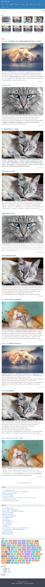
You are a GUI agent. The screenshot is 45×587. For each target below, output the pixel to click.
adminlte (7, 553)
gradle (37, 553)
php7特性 (19, 553)
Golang (22, 4)
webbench (13, 547)
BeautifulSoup (14, 543)
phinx (28, 549)
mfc (15, 553)
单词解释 (28, 562)
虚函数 (10, 551)
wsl (16, 560)
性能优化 (39, 547)
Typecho (23, 540)
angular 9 (8, 558)
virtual (6, 551)
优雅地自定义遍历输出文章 (7, 514)
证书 (16, 549)
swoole (8, 547)
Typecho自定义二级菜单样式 (8, 496)
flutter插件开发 (11, 556)
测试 (28, 545)
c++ (2, 551)
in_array (24, 549)
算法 (7, 4)
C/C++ (34, 4)
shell (13, 560)
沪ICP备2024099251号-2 (22, 581)
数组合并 (4, 560)
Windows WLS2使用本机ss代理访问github (11, 343)
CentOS (23, 543)
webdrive (26, 558)
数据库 (36, 540)
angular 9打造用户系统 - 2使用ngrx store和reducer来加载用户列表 (15, 527)
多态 (40, 549)
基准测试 (18, 547)
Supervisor (36, 543)
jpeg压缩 (8, 562)
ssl (9, 549)
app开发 (29, 551)
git (31, 556)
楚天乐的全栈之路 (5, 1)
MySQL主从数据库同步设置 (8, 508)
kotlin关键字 (4, 556)
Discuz (8, 543)
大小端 (3, 562)
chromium (21, 558)
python (6, 540)
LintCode (15, 540)
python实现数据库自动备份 (7, 517)
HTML (19, 543)
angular (3, 558)
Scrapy (31, 543)
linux (21, 556)
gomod (33, 551)
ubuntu (19, 560)
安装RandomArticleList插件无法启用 (9, 493)
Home (3, 4)
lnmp (12, 549)
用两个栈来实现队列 (6, 520)
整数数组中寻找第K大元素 (7, 534)
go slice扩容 (27, 553)
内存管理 (28, 540)
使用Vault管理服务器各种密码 (9, 255)
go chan (17, 556)
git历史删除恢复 (36, 556)
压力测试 (34, 547)
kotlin (41, 553)
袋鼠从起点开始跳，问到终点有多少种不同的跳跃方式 (13, 511)
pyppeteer (16, 558)
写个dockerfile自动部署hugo (8, 390)
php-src (19, 549)
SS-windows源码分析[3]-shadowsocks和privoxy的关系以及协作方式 (15, 491)
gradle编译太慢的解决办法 (7, 494)
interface (37, 551)
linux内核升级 (26, 556)
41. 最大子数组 (39, 32)
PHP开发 (17, 4)
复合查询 (4, 543)
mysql (38, 545)
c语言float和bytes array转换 (8, 171)
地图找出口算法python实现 (8, 213)
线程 (12, 553)
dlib (26, 560)
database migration (34, 549)
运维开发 (11, 4)
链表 (39, 558)
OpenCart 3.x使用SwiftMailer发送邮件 (9, 509)
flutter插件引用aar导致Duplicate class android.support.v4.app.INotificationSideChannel (19, 497)
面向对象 (14, 545)
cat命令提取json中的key (7, 524)
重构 (3, 549)
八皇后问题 (32, 545)
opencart (28, 547)
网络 (31, 4)
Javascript (19, 545)
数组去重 (9, 560)
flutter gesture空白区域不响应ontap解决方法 (11, 500)
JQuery (24, 545)
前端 (27, 4)
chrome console (16, 551)
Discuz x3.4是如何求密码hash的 (8, 490)
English (3, 7)
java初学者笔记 (5, 526)
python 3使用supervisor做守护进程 (9, 499)
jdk (11, 558)
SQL (33, 540)
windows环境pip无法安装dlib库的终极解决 (12, 299)
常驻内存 (24, 547)
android (32, 553)
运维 (28, 543)
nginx (6, 549)
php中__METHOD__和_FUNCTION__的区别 (12, 438)
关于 (7, 7)
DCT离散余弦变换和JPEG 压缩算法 (10, 129)
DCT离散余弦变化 (15, 562)
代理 (23, 560)
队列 (33, 558)
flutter (39, 4)
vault (30, 560)
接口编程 (9, 545)
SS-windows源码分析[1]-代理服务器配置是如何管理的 (13, 529)
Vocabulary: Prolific (6, 85)
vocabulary (22, 562)
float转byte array (35, 560)
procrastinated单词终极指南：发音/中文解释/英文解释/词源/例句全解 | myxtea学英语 (21, 41)
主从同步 (4, 547)
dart (25, 551)
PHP (2, 540)
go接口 (3, 553)
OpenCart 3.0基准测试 (6, 523)
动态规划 (4, 545)
